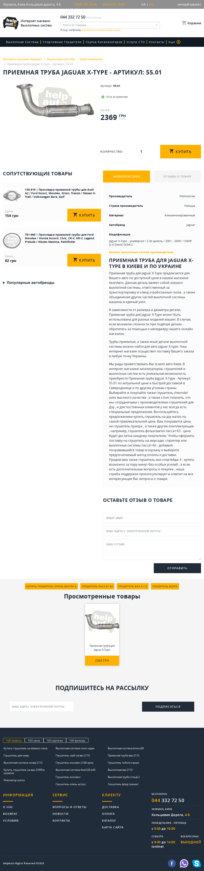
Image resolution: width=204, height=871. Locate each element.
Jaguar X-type (168, 346)
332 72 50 (168, 800)
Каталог (109, 820)
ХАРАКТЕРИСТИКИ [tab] (126, 176)
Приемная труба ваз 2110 (123, 755)
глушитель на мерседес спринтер (154, 440)
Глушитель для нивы (16, 755)
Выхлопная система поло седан (75, 748)
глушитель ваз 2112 (132, 586)
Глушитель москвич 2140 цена (74, 762)
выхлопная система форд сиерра (101, 29)
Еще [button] (175, 42)
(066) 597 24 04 (114, 4)
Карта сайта (113, 827)
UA (143, 4)
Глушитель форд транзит (123, 784)
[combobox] (110, 25)
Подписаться (168, 706)
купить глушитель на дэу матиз (157, 416)
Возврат (10, 813)
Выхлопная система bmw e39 (126, 748)
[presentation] (107, 706)
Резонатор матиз (14, 780)
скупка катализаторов (104, 42)
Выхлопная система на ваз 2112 (23, 762)
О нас (8, 806)
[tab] (28, 797)
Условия (11, 820)
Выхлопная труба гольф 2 (124, 777)
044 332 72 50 (72, 17)
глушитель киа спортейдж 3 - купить (166, 459)
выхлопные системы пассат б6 (132, 445)
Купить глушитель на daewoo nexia (25, 748)
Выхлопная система (22, 42)
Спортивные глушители (62, 42)
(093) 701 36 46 (86, 4)
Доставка (110, 806)
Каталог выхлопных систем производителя (141, 252)
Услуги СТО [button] (136, 42)
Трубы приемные (122, 341)
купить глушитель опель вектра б (51, 586)
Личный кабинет (189, 4)
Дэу (111, 407)
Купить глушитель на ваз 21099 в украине (24, 771)
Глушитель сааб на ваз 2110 (73, 755)
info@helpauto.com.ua (150, 863)
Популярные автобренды (30, 282)
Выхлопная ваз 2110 (120, 770)
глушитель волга (165, 586)
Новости (61, 813)
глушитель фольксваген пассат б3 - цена (159, 431)
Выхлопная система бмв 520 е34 (75, 770)
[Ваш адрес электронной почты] (42, 706)
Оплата (108, 813)
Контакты (157, 42)
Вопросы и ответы (69, 806)
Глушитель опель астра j (71, 784)
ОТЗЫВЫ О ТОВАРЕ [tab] (177, 176)
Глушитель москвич (68, 777)
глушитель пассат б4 (97, 586)
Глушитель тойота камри (123, 762)
